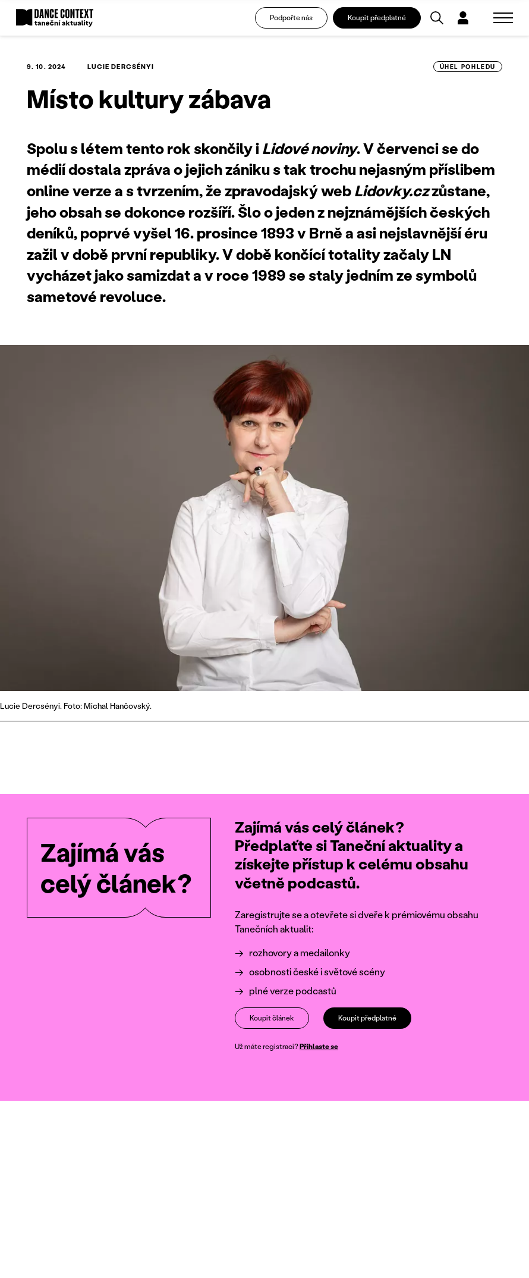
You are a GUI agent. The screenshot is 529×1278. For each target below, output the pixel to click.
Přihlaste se (319, 1046)
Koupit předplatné (377, 17)
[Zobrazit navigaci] (503, 18)
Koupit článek (272, 1017)
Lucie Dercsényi (121, 66)
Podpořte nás (291, 17)
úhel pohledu (468, 66)
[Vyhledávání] (437, 18)
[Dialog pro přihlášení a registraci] (463, 18)
